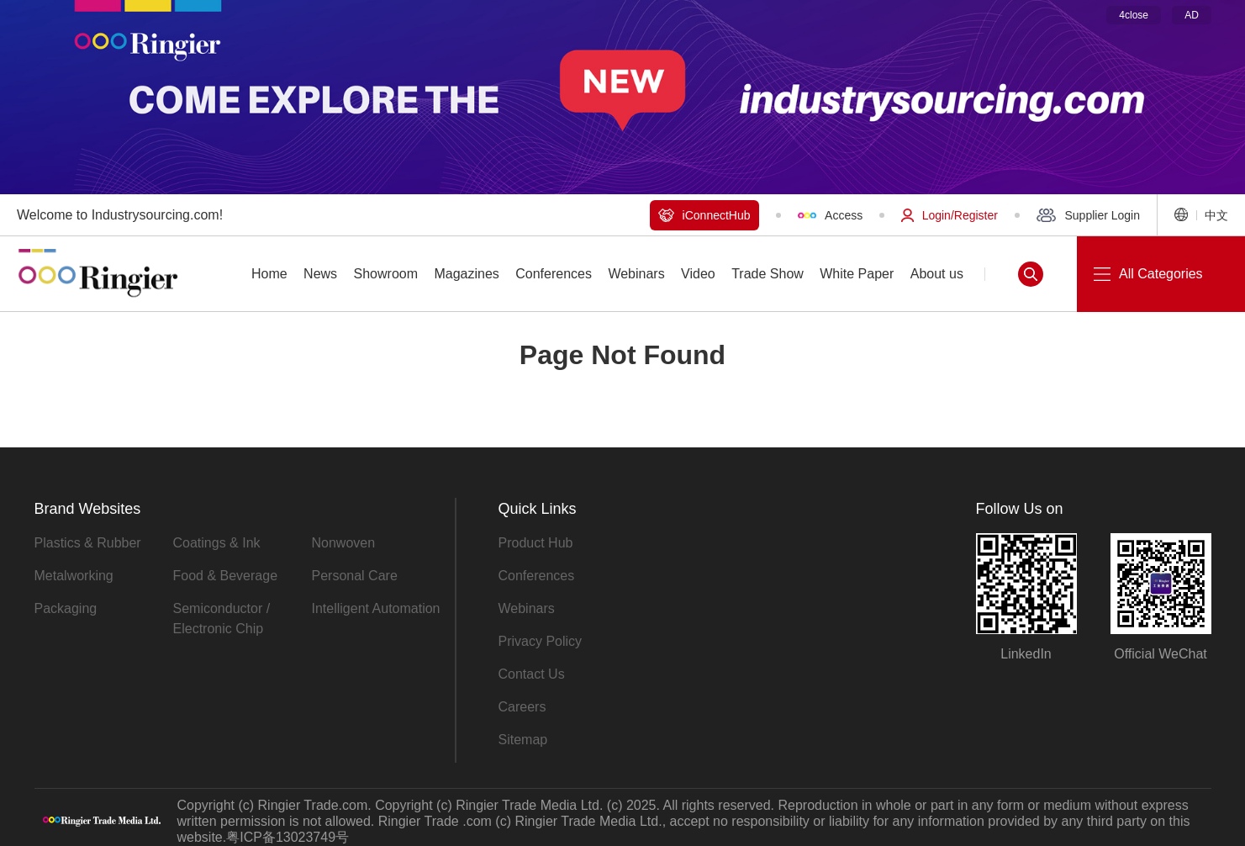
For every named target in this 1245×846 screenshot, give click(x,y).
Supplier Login (1088, 215)
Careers (522, 707)
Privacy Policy (541, 641)
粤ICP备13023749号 (287, 837)
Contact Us (532, 674)
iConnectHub (704, 215)
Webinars (527, 608)
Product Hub (536, 543)
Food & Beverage (225, 575)
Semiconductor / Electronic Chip (222, 618)
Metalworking (73, 575)
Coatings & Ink (217, 543)
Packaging (66, 608)
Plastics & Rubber (87, 543)
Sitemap (523, 739)
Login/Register (949, 215)
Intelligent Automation (376, 608)
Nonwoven (344, 543)
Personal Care (355, 575)
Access (830, 215)
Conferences (537, 575)
